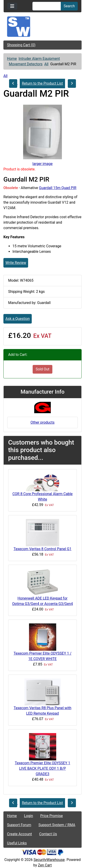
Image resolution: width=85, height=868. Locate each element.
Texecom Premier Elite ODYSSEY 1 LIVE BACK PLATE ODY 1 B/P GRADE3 (42, 768)
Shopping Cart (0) (21, 45)
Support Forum (19, 825)
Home (12, 58)
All (46, 64)
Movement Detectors (26, 64)
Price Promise (51, 816)
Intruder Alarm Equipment (39, 58)
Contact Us (48, 834)
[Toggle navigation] (12, 6)
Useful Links (17, 843)
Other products (42, 422)
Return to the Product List (42, 83)
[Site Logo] (42, 26)
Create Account (19, 834)
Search (69, 6)
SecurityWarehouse (49, 860)
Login (28, 816)
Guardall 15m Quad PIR (57, 188)
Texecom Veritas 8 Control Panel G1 (42, 549)
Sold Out (42, 369)
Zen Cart (45, 865)
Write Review (15, 263)
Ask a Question (17, 318)
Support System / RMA (57, 825)
